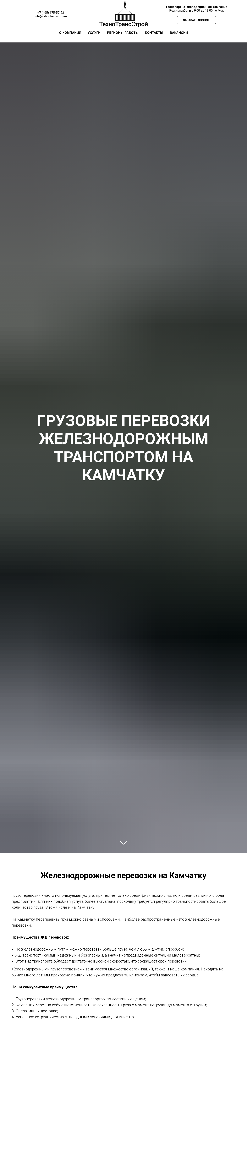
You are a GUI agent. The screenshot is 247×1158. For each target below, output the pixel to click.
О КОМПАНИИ (70, 32)
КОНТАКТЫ (154, 32)
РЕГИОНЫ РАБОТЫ (123, 32)
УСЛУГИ (94, 32)
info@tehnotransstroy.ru (51, 16)
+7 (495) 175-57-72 (50, 12)
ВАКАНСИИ (179, 32)
